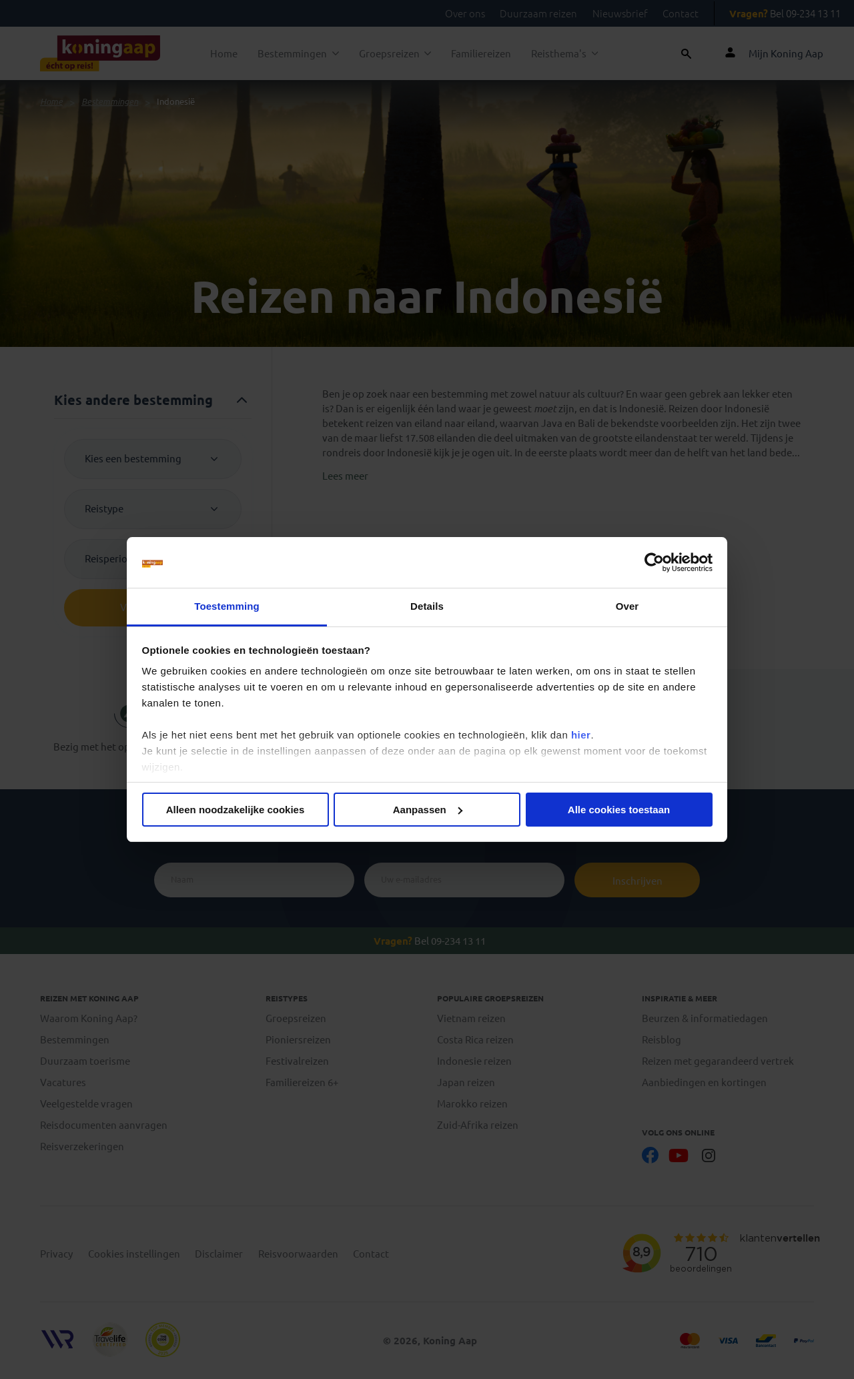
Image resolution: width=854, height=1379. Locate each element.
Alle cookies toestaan (619, 809)
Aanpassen (427, 809)
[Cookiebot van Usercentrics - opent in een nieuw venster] (654, 562)
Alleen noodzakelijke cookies (235, 809)
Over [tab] (627, 606)
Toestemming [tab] (227, 606)
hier (581, 735)
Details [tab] (427, 606)
